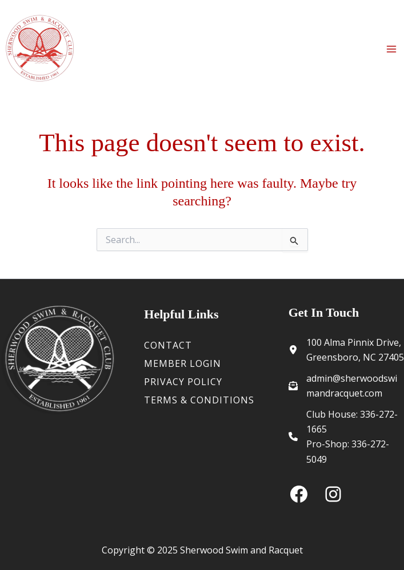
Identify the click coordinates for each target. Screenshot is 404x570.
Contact (168, 345)
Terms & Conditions (199, 400)
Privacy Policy (183, 381)
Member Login (182, 363)
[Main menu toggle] (391, 49)
